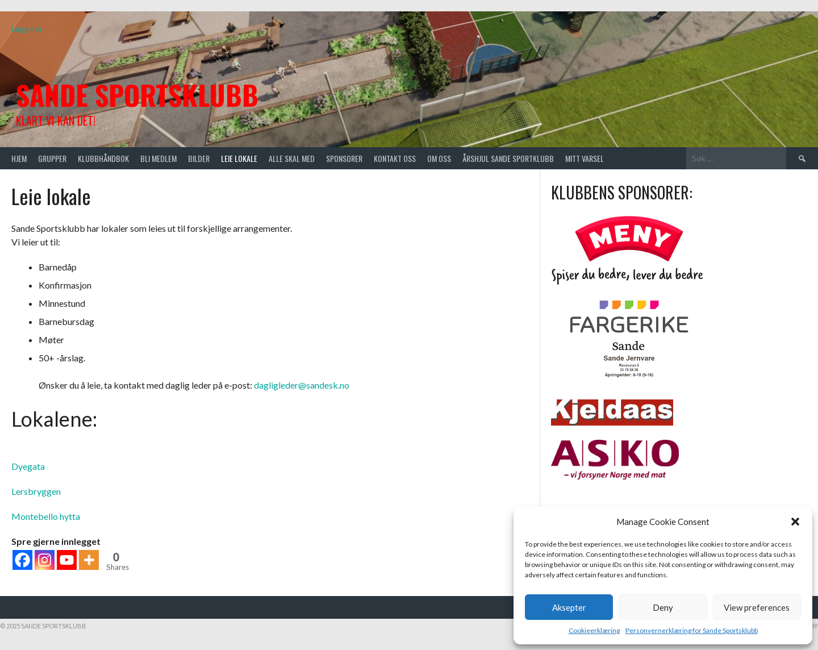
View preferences (757, 607)
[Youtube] (67, 560)
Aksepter (569, 607)
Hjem (19, 158)
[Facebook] (22, 560)
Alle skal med (292, 158)
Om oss (439, 158)
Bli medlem (158, 158)
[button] (795, 521)
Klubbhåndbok (103, 158)
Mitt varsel (584, 158)
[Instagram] (45, 560)
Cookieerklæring (594, 630)
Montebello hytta (45, 516)
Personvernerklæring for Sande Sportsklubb (691, 630)
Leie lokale (239, 158)
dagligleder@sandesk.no (301, 385)
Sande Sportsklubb (137, 94)
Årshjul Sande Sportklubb (508, 158)
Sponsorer (344, 158)
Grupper (52, 158)
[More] (89, 560)
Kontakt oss (395, 158)
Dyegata (28, 466)
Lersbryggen (36, 491)
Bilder (199, 158)
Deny (663, 607)
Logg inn (26, 29)
